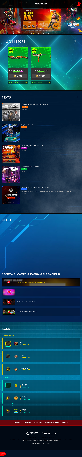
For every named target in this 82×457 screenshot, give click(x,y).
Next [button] (51, 33)
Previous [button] (30, 33)
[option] (41, 20)
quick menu (2, 453)
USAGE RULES (66, 424)
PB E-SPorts (16, 424)
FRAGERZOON (24, 369)
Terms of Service (37, 424)
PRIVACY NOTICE (27, 424)
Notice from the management (53, 424)
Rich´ (22, 344)
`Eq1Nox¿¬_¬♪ (24, 356)
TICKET (38, 438)
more (74, 41)
